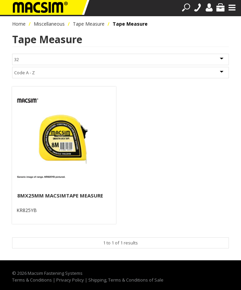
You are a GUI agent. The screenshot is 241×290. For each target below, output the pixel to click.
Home (19, 24)
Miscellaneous (49, 24)
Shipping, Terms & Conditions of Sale (125, 280)
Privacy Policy (70, 280)
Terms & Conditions (32, 280)
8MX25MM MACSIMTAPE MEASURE (60, 195)
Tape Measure (88, 24)
